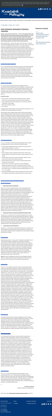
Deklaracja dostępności (31, 403)
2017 (14, 25)
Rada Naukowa (20, 20)
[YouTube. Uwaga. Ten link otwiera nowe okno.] (39, 9)
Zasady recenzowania (36, 20)
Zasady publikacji (27, 20)
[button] (50, 9)
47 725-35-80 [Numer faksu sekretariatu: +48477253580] (4, 410)
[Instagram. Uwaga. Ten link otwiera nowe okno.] (43, 9)
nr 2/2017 (17, 25)
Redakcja (15, 20)
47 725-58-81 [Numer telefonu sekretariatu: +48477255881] (4, 409)
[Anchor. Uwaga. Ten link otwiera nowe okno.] (47, 9)
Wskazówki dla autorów (47, 20)
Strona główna (5, 25)
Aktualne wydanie (4, 20)
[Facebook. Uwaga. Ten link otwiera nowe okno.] (41, 9)
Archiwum (10, 20)
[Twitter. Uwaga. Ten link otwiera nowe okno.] (45, 9)
